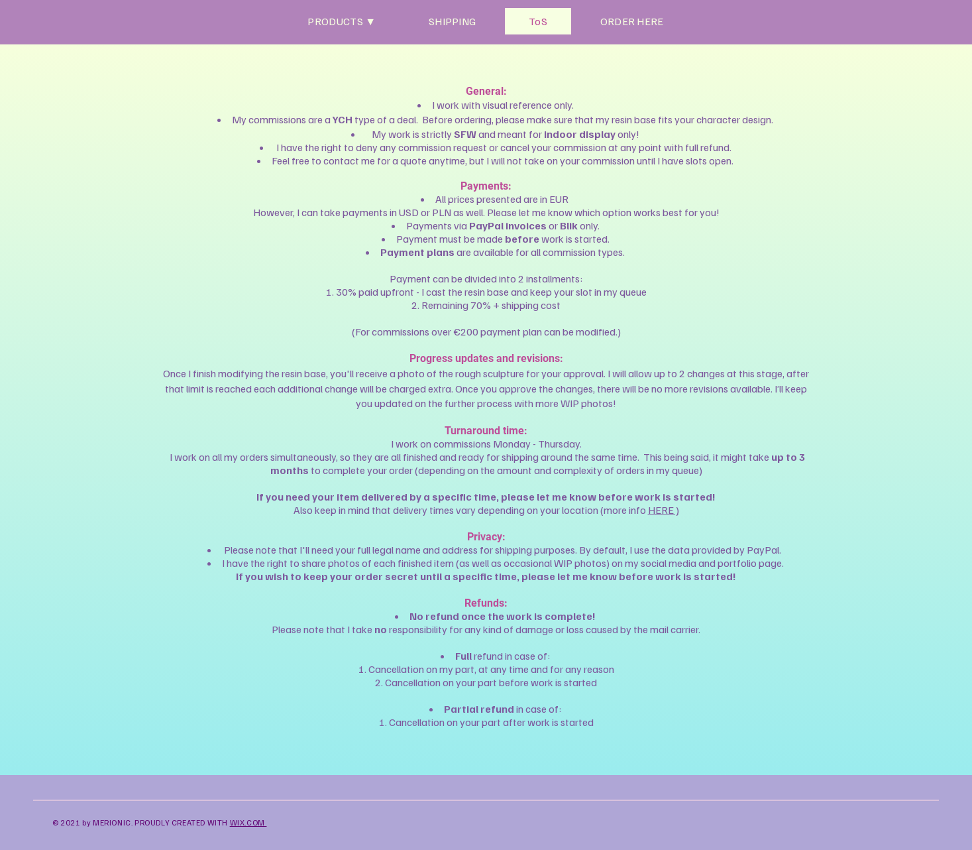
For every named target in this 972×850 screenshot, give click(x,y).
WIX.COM (248, 822)
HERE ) (663, 509)
